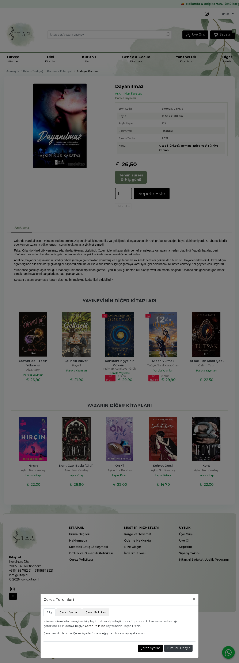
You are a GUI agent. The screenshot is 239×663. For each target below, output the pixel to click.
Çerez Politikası (95, 625)
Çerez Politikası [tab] (96, 612)
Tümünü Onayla (178, 648)
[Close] (194, 599)
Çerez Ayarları (150, 648)
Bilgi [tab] (49, 612)
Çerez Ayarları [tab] (69, 612)
